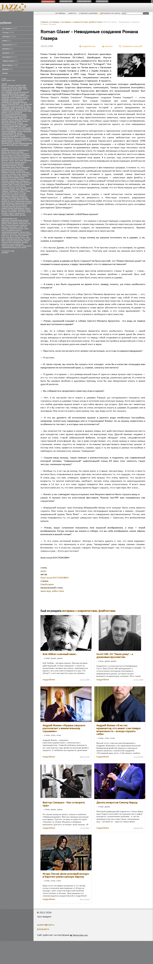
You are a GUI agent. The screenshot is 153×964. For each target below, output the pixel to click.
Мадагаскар (20, 203)
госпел (20, 227)
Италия (20, 169)
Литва (15, 176)
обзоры (9, 36)
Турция (16, 193)
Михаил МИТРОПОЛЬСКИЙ (15, 122)
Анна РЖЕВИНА (16, 97)
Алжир (4, 152)
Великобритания (16, 157)
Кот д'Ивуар (12, 210)
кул (29, 224)
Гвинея (10, 208)
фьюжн (25, 242)
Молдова (21, 179)
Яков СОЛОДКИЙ (21, 145)
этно (13, 80)
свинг (23, 237)
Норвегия (19, 183)
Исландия (5, 169)
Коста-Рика (11, 174)
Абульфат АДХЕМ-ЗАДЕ (17, 85)
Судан (12, 189)
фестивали (10, 65)
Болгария (17, 155)
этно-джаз (22, 247)
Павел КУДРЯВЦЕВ (9, 132)
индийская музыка (14, 230)
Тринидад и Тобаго (17, 191)
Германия (27, 160)
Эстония (13, 200)
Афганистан (6, 154)
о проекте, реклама (88, 13)
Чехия (4, 198)
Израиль (13, 166)
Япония (23, 215)
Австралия (6, 150)
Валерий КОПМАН (20, 103)
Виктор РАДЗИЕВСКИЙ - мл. (12, 104)
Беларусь (25, 154)
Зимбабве (5, 166)
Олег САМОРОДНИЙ (22, 128)
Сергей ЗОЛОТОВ (9, 133)
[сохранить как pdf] (130, 46)
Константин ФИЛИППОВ (11, 114)
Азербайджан (23, 150)
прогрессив (24, 235)
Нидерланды (14, 181)
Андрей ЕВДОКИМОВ (10, 94)
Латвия (4, 176)
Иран (18, 167)
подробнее (49, 679)
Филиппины (14, 215)
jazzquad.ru (43, 929)
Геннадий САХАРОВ (17, 106)
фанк (10, 242)
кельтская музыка (24, 234)
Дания (23, 162)
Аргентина (12, 152)
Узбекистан (6, 195)
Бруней (12, 207)
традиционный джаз (15, 241)
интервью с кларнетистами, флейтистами (82, 22)
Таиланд (23, 189)
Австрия (13, 150)
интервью (9, 28)
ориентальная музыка (10, 232)
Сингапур (19, 188)
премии (8, 53)
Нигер (28, 212)
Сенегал (5, 188)
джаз (9, 80)
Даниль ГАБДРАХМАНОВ (22, 143)
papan (4, 85)
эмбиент (18, 246)
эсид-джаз (26, 246)
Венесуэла (5, 159)
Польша (16, 184)
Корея (4, 174)
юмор (5, 73)
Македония (6, 178)
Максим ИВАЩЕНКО (15, 120)
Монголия (21, 212)
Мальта (28, 203)
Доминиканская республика (13, 164)
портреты (9, 44)
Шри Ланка (6, 205)
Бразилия (26, 155)
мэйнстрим (12, 227)
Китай (18, 172)
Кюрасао (10, 203)
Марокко (5, 179)
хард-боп (5, 244)
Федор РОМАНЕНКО (22, 138)
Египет (27, 208)
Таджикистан (19, 213)
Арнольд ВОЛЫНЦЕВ (18, 99)
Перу (10, 184)
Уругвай (22, 195)
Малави (5, 212)
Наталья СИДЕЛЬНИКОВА (12, 126)
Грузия (17, 162)
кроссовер (14, 235)
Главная (44, 22)
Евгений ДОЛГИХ (20, 111)
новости (72, 13)
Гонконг (5, 162)
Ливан (10, 176)
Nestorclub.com (80, 935)
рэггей (17, 237)
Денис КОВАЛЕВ (17, 108)
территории (10, 61)
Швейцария (16, 198)
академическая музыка (19, 220)
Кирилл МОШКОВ (15, 113)
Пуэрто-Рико (7, 186)
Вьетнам (5, 160)
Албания (14, 205)
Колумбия (25, 172)
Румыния (22, 186)
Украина (14, 195)
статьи (8, 32)
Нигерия (5, 181)
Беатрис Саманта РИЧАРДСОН (12, 102)
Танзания (5, 215)
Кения (29, 201)
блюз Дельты (13, 224)
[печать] (107, 46)
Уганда (23, 193)
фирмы (7, 69)
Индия (20, 166)
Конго (4, 210)
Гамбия (4, 208)
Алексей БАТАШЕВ (15, 89)
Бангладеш (16, 154)
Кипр (4, 203)
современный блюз (14, 239)
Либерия (21, 210)
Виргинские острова (18, 159)
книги (6, 40)
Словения (5, 189)
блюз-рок (23, 224)
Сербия (12, 188)
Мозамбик (12, 212)
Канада (12, 172)
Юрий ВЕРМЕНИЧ (21, 140)
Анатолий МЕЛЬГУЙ (21, 92)
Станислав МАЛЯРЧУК (10, 137)
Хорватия (23, 196)
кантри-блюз (25, 232)
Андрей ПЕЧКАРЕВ (17, 96)
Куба (19, 174)
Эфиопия (20, 200)
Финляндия (6, 196)
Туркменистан (7, 193)
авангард (5, 220)
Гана (16, 160)
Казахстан (11, 171)
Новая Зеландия (8, 183)
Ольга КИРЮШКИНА (9, 130)
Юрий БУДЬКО (7, 140)
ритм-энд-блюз (8, 237)
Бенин (10, 155)
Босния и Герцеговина (17, 201)
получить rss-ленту (110, 13)
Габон (11, 160)
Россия (15, 186)
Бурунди (5, 157)
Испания (13, 169)
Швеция (25, 198)
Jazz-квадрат (15, 10)
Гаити (21, 160)
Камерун (5, 172)
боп (3, 225)
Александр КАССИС (9, 87)
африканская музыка (10, 222)
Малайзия (15, 178)
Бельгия (5, 155)
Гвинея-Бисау (19, 208)
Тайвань (5, 191)
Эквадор (5, 200)
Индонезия (6, 167)
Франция (14, 196)
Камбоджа (20, 171)
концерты (9, 57)
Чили (9, 198)
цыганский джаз (16, 244)
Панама (5, 184)
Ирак (13, 167)
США (17, 189)
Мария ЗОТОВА (15, 121)
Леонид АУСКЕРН (20, 116)
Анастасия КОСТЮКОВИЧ (11, 91)
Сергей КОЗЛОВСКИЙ (12, 134)
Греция (11, 162)
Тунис (28, 191)
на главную (60, 13)
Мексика (13, 179)
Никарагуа (24, 181)
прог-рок (5, 235)
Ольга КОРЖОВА (24, 130)
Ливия (28, 210)
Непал (28, 179)
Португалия (24, 184)
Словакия (27, 188)
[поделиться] (87, 46)
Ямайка (4, 201)
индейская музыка (16, 229)
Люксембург (24, 176)
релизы (7, 49)
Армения (20, 152)
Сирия (10, 213)
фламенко (17, 242)
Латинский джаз (12, 225)
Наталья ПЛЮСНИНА (20, 125)
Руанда (5, 213)
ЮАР (27, 200)
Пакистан (27, 183)
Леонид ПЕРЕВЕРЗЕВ (10, 118)
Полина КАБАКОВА (24, 132)
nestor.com (48, 1)
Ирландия (25, 167)
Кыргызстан (26, 174)
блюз (4, 80)
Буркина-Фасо (21, 207)
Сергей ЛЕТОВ (19, 135)
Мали (22, 178)
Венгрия (26, 157)
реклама (5, 253)
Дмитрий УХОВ (22, 109)
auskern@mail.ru (45, 924)
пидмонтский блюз (9, 234)
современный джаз (9, 247)
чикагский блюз (8, 246)
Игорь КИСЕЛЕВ (8, 145)
